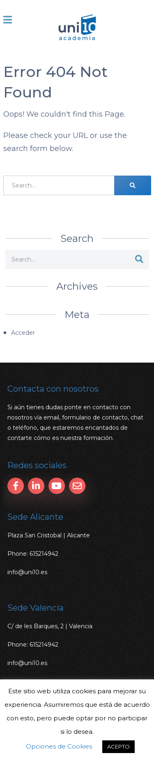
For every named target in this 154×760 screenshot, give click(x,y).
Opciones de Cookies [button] (59, 746)
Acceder (23, 332)
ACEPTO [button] (118, 746)
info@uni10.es (27, 572)
